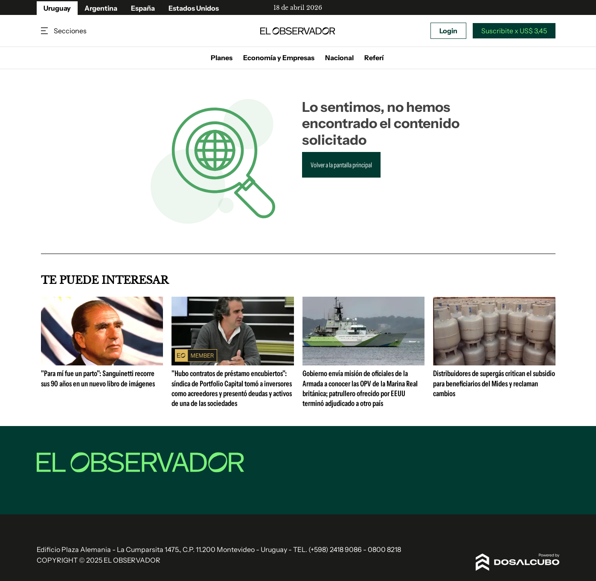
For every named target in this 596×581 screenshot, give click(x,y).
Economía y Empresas (278, 57)
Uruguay (57, 8)
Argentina (100, 8)
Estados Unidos (194, 8)
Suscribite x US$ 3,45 (514, 30)
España (143, 8)
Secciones (45, 31)
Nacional (339, 57)
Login (448, 30)
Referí (374, 57)
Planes (222, 57)
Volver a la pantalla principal (341, 165)
